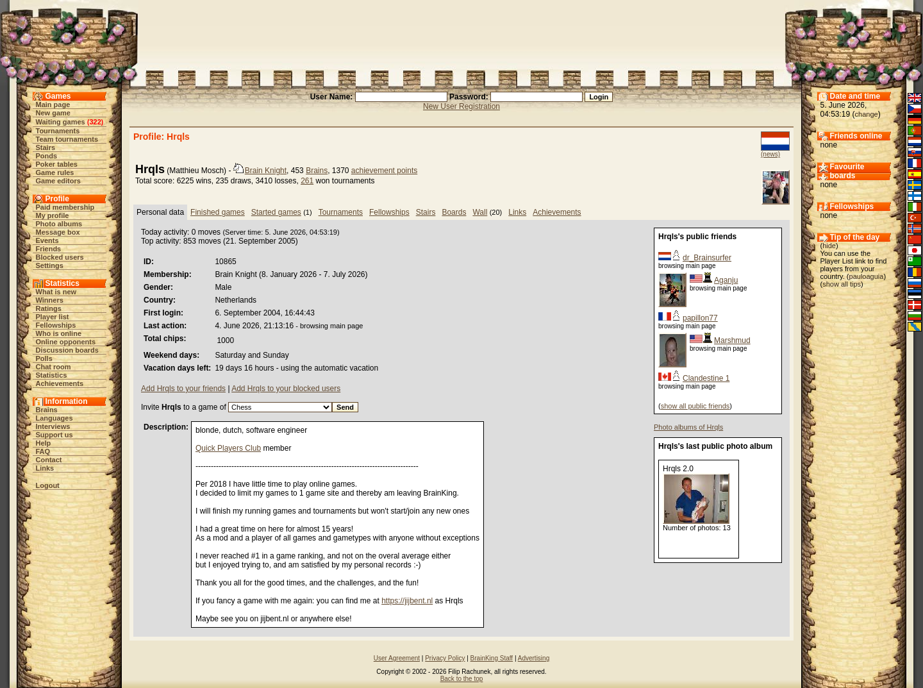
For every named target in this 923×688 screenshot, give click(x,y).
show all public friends (695, 406)
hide (829, 245)
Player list (52, 317)
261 (307, 180)
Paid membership (65, 207)
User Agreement (397, 658)
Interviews (53, 426)
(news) (770, 154)
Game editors (58, 181)
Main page (53, 104)
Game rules (55, 172)
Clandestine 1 (706, 378)
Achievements (60, 383)
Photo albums (59, 224)
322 (95, 122)
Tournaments (58, 131)
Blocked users (60, 257)
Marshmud (732, 340)
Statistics (51, 375)
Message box (58, 232)
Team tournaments (67, 139)
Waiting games (60, 122)
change (866, 114)
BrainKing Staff (491, 658)
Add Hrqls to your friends (183, 388)
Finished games (217, 212)
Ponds (47, 156)
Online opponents (66, 342)
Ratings (49, 308)
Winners (49, 300)
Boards (454, 212)
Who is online (59, 333)
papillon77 (700, 318)
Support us (54, 435)
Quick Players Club (228, 448)
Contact (49, 460)
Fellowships (56, 325)
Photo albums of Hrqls (688, 427)
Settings (49, 265)
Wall (479, 212)
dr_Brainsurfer (707, 257)
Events (47, 240)
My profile (52, 215)
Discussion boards (67, 350)
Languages (54, 418)
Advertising (533, 658)
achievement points (384, 170)
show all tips (841, 284)
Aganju (726, 280)
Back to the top (461, 678)
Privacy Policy (445, 658)
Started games (276, 212)
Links (45, 468)
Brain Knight (266, 170)
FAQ (43, 451)
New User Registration (461, 106)
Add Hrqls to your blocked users (285, 388)
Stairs (46, 147)
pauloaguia (866, 276)
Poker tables (57, 164)
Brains (47, 410)
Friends (49, 249)
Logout (48, 485)
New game (53, 113)
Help (43, 443)
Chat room (53, 367)
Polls (44, 358)
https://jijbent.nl (407, 600)
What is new (56, 292)
